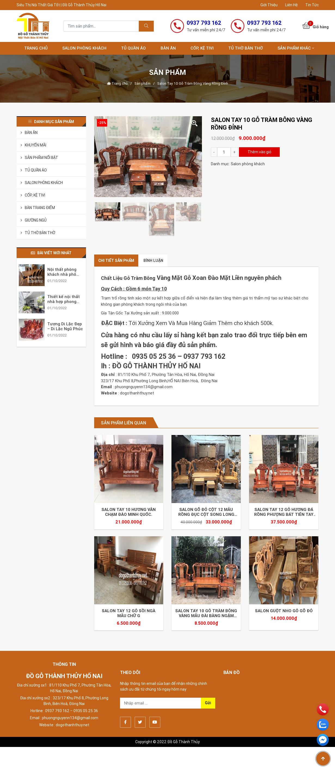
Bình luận (153, 260)
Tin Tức (312, 4)
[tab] (116, 261)
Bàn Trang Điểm (40, 207)
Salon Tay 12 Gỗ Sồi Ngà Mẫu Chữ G (128, 616)
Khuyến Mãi (35, 145)
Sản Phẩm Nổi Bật (41, 157)
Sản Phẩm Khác (294, 48)
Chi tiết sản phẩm (116, 260)
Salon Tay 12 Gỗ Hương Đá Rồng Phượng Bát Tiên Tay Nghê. (284, 514)
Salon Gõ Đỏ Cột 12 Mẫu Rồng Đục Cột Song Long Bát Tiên (206, 514)
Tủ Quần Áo (133, 48)
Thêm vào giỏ (259, 151)
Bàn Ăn (168, 48)
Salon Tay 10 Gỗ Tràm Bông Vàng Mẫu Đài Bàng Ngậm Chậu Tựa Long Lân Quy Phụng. (206, 616)
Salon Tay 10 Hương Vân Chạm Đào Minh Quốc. (129, 514)
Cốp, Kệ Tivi (202, 48)
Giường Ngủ (36, 220)
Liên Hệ (291, 4)
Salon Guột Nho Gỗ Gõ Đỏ (284, 614)
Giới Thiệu (269, 4)
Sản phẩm (142, 83)
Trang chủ (36, 48)
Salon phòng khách (84, 48)
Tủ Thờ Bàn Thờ (245, 48)
